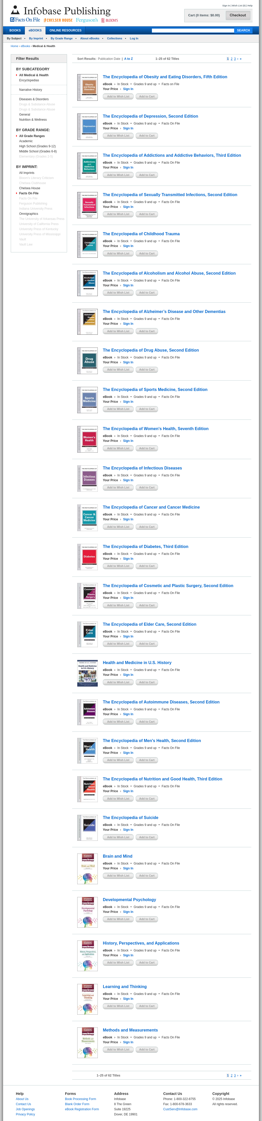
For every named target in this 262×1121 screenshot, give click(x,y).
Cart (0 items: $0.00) (204, 15)
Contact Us (23, 1104)
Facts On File (28, 193)
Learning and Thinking (125, 986)
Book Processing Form (80, 1099)
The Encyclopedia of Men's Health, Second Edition (152, 740)
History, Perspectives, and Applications (141, 943)
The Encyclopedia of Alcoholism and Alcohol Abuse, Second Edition (169, 273)
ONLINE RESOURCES (66, 30)
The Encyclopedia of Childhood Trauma (141, 234)
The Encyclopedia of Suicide (130, 817)
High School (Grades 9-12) (37, 146)
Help (250, 5)
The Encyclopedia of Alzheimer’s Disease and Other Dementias (164, 311)
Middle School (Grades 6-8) (38, 151)
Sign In (226, 5)
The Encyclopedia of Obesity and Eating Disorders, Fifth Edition (165, 77)
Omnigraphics (28, 214)
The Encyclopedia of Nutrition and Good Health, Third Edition (162, 779)
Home (14, 46)
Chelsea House (29, 188)
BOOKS (15, 30)
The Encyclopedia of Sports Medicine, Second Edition (155, 389)
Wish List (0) (239, 5)
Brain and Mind (118, 856)
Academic (26, 141)
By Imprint (36, 38)
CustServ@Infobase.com (180, 1109)
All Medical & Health (34, 75)
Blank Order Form (77, 1104)
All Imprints (26, 173)
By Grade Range (62, 38)
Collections (114, 38)
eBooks (25, 46)
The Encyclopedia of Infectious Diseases (142, 468)
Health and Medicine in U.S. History (137, 662)
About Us (22, 1099)
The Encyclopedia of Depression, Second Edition (150, 116)
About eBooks (90, 38)
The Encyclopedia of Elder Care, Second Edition (149, 624)
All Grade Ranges (32, 136)
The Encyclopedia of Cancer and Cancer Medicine (151, 507)
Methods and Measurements (130, 1030)
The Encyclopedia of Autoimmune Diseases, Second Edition (161, 702)
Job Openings (25, 1109)
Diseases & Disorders (34, 99)
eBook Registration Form (82, 1109)
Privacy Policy (25, 1114)
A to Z (128, 59)
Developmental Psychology (129, 900)
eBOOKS (35, 30)
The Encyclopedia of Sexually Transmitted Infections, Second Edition (170, 195)
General (24, 114)
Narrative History (30, 90)
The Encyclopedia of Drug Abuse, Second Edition (151, 350)
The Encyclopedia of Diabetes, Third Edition (145, 546)
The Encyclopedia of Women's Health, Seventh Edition (156, 429)
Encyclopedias (29, 80)
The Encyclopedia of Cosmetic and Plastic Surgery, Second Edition (168, 586)
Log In (134, 38)
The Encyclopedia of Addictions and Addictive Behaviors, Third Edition (172, 155)
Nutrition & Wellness (33, 119)
